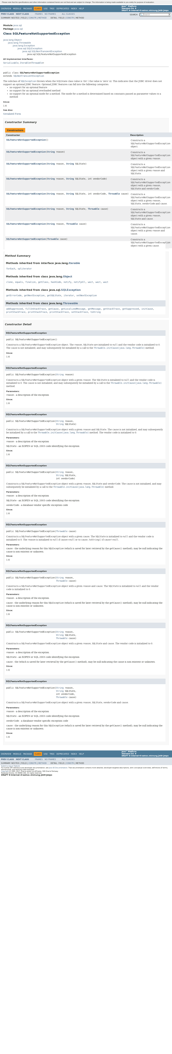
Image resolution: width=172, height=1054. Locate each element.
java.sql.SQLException (30, 48)
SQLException (71, 289)
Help (81, 8)
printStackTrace (15, 312)
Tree (52, 8)
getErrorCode (14, 295)
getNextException (34, 295)
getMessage (94, 309)
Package (27, 8)
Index (74, 8)
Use (46, 8)
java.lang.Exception (24, 45)
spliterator (25, 268)
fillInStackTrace (35, 309)
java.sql (17, 25)
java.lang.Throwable (19, 42)
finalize (30, 282)
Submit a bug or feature (10, 766)
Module (17, 8)
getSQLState (54, 295)
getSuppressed (130, 309)
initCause (147, 309)
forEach (10, 268)
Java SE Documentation (58, 768)
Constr (32, 18)
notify (67, 282)
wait (90, 282)
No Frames (50, 14)
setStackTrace (79, 312)
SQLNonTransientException (28, 76)
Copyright (5, 771)
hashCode (56, 282)
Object (67, 276)
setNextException (86, 295)
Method (42, 18)
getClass (43, 282)
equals (19, 282)
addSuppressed (14, 309)
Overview (6, 8)
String (51, 152)
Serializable (10, 63)
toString (95, 312)
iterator (69, 295)
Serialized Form (12, 114)
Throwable (37, 63)
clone (9, 282)
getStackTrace (111, 309)
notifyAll (79, 282)
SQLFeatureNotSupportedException (26, 140)
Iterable (25, 63)
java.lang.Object (12, 40)
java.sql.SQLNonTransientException (42, 51)
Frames (39, 14)
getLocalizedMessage (73, 309)
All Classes (68, 14)
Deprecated (62, 8)
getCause (53, 309)
